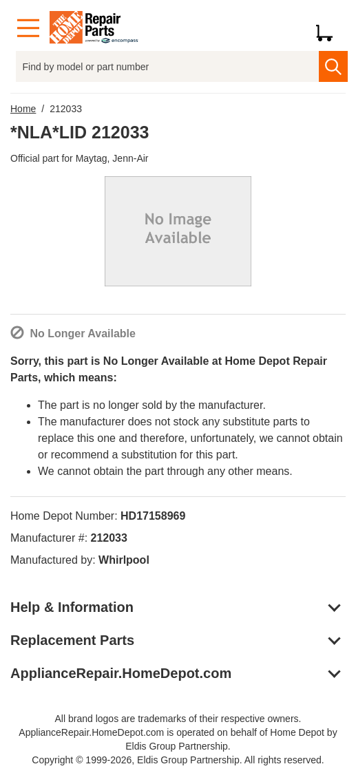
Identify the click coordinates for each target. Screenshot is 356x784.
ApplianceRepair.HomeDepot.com (120, 673)
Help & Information (72, 607)
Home (23, 108)
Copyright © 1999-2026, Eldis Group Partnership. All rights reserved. (178, 759)
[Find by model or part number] (167, 66)
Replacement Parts (72, 640)
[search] (333, 66)
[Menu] (28, 28)
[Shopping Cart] (329, 28)
